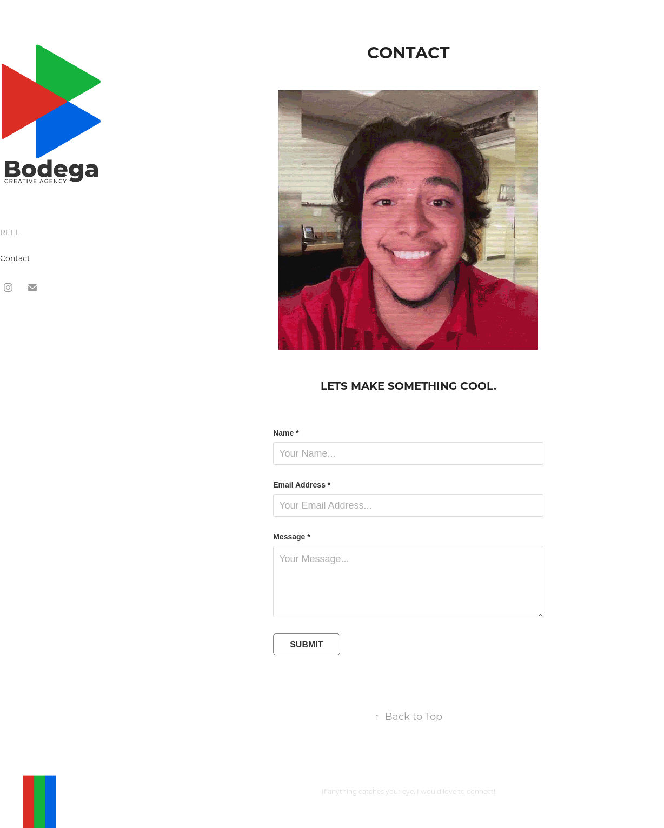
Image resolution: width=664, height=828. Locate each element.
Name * (285, 433)
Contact (15, 258)
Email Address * (301, 485)
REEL (9, 232)
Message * (291, 536)
